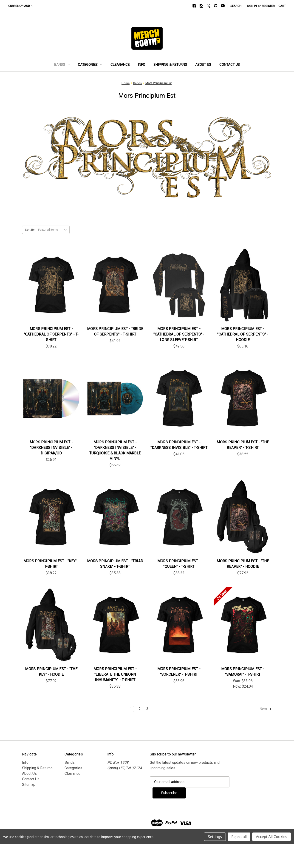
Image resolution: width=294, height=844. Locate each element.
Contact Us (229, 65)
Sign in (252, 6)
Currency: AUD (20, 6)
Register (268, 6)
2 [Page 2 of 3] (140, 709)
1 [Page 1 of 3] (131, 709)
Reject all (239, 836)
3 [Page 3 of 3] (147, 709)
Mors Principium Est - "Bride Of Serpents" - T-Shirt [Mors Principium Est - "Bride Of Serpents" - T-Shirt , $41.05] (115, 331)
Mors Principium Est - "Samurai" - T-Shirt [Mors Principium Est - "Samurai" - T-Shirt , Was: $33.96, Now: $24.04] (242, 672)
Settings (215, 836)
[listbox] (53, 230)
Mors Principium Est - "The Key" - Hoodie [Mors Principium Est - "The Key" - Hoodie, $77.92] (51, 672)
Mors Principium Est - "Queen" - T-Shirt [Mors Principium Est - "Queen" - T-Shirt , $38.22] (179, 564)
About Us (203, 65)
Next (266, 709)
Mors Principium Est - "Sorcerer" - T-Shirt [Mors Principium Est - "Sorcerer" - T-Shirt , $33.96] (179, 672)
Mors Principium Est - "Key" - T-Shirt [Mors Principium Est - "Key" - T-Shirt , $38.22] (51, 564)
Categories (90, 65)
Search (235, 6)
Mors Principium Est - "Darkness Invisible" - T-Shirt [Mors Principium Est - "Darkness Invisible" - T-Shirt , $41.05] (178, 445)
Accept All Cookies (271, 836)
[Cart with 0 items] (282, 6)
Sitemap (28, 784)
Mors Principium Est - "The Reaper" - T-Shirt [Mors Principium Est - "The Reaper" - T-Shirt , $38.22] (243, 445)
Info (141, 65)
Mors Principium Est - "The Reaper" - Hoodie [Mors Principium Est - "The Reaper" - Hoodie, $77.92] (243, 564)
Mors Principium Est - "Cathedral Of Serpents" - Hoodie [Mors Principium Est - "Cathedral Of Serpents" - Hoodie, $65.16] (242, 334)
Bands (62, 65)
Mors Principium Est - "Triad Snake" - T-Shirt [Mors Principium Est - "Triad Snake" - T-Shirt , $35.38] (115, 564)
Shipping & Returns (170, 65)
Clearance (120, 65)
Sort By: (30, 229)
